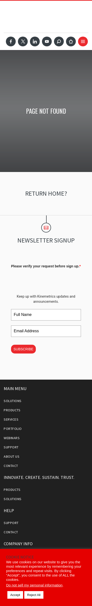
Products (12, 410)
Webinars (12, 438)
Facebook (11, 41)
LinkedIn (35, 41)
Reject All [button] (33, 595)
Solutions (13, 401)
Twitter (23, 41)
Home (71, 41)
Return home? (46, 193)
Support (11, 447)
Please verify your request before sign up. (46, 266)
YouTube (47, 41)
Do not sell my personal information (34, 585)
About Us (11, 456)
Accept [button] (15, 595)
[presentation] (48, 279)
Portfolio (13, 428)
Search (59, 41)
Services (11, 419)
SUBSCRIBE (23, 349)
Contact (11, 466)
